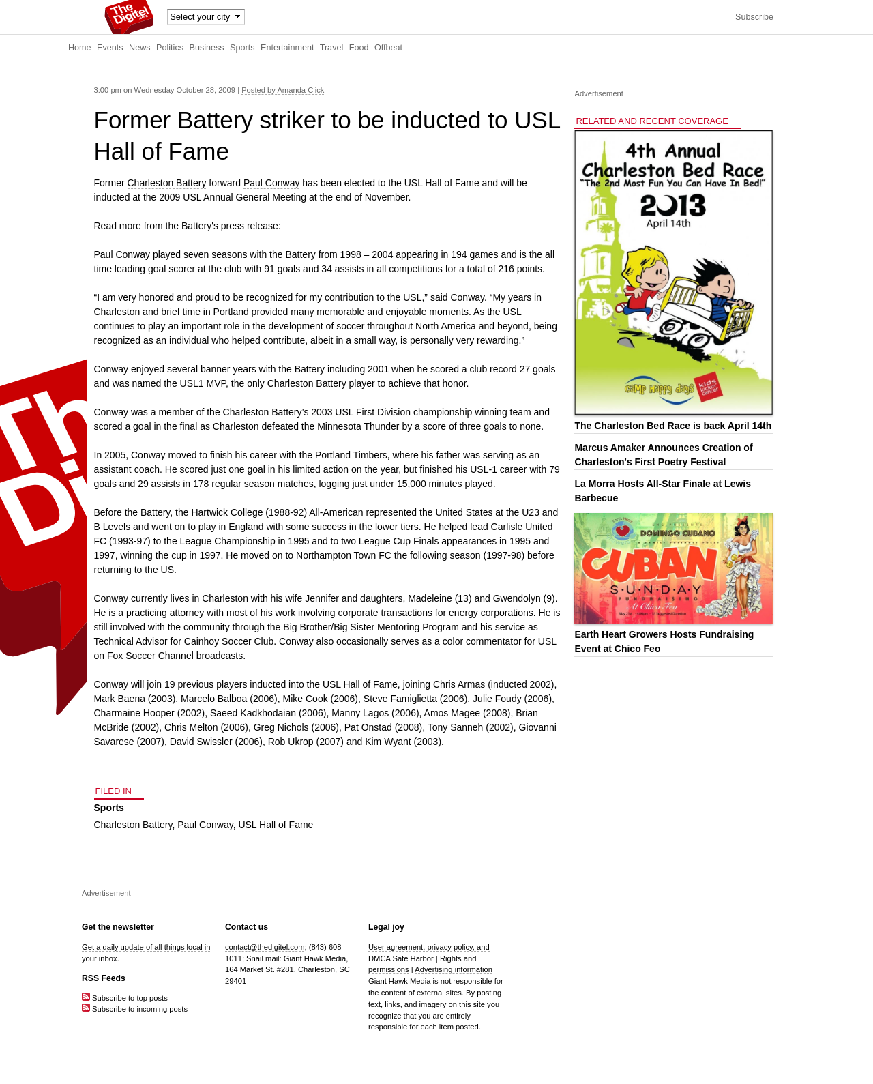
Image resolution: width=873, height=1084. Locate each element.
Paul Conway (271, 182)
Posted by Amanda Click (282, 90)
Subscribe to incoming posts (135, 1009)
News (140, 48)
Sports (242, 48)
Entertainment (287, 48)
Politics (169, 48)
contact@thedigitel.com (264, 947)
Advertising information (453, 969)
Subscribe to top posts (125, 998)
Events (110, 48)
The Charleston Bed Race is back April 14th (672, 425)
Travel (332, 48)
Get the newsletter (118, 927)
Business (207, 48)
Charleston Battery (167, 182)
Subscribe (754, 17)
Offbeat (388, 48)
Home (79, 48)
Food (359, 48)
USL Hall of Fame (275, 824)
